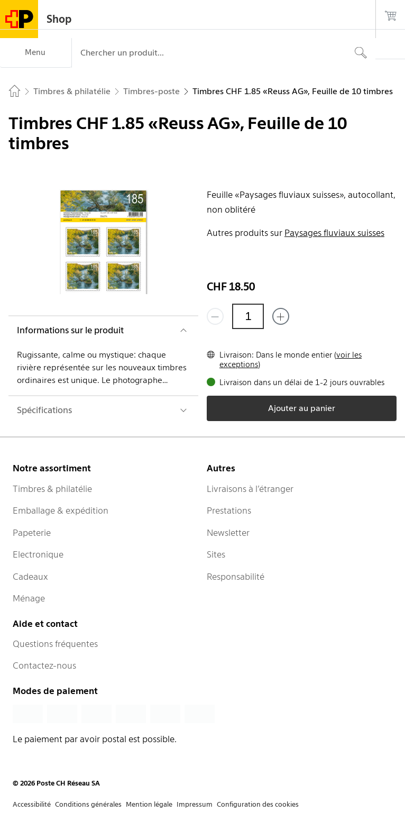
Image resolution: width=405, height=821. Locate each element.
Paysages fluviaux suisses (334, 232)
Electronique (38, 554)
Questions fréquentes (55, 643)
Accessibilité (32, 804)
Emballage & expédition (60, 510)
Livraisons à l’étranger (250, 489)
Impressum (195, 804)
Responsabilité (235, 576)
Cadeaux (30, 576)
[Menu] (35, 53)
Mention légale (149, 804)
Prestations (229, 510)
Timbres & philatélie (52, 489)
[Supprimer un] (215, 316)
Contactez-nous (44, 665)
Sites (216, 554)
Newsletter (228, 532)
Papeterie (32, 532)
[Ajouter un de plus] (280, 316)
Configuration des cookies (258, 804)
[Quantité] (248, 316)
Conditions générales (88, 804)
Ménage (29, 598)
